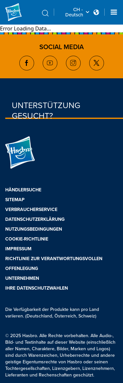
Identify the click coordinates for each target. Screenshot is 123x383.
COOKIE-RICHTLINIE (26, 239)
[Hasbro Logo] (21, 12)
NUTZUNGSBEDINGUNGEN (33, 229)
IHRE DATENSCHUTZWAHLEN (36, 288)
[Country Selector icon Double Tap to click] (96, 12)
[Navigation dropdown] (114, 12)
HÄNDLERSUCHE (23, 190)
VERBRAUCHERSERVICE (31, 209)
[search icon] (45, 13)
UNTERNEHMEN (22, 278)
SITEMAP (15, 199)
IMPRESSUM (18, 249)
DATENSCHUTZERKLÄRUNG (35, 219)
